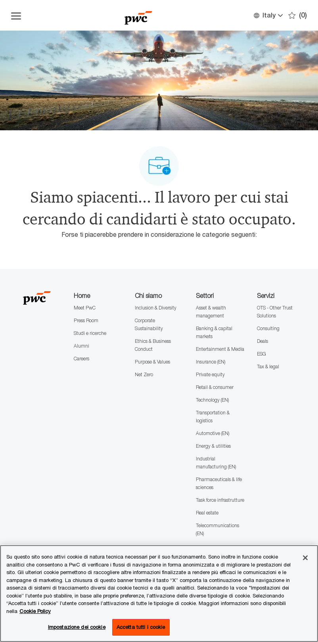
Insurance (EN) (210, 362)
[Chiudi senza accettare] (305, 558)
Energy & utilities (213, 446)
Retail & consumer (215, 387)
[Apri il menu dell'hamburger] (16, 15)
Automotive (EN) (212, 433)
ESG (261, 354)
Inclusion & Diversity (155, 308)
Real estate (207, 513)
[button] (268, 15)
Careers (81, 359)
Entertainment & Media (220, 349)
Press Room (86, 320)
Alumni (81, 346)
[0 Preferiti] (297, 15)
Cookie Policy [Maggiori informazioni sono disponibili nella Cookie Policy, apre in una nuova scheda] (35, 611)
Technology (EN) (212, 400)
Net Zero (144, 374)
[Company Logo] (138, 15)
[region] (159, 593)
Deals (262, 341)
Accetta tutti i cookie (141, 627)
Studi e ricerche (90, 333)
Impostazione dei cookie (76, 627)
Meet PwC (85, 308)
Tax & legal (268, 366)
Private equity (210, 374)
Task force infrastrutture (220, 500)
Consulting (268, 328)
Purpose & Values (152, 362)
